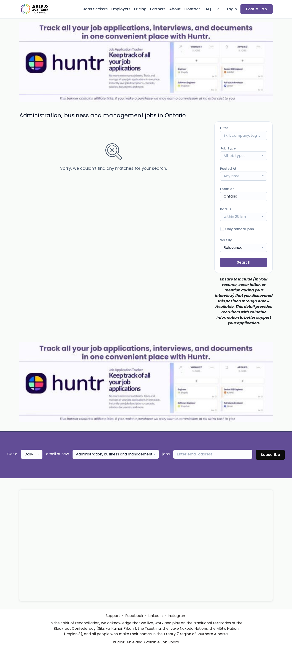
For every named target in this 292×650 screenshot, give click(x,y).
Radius (225, 209)
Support (113, 615)
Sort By (226, 240)
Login (232, 9)
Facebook (134, 615)
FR (217, 9)
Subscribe (270, 454)
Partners (158, 9)
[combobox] (243, 155)
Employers (120, 9)
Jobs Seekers (95, 9)
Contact (192, 9)
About (175, 9)
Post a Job (256, 9)
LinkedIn (155, 615)
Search (243, 262)
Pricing (140, 9)
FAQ (207, 9)
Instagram (177, 615)
